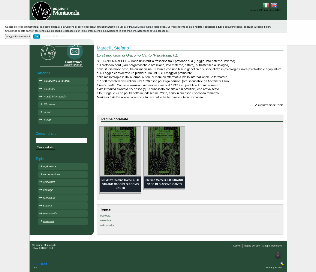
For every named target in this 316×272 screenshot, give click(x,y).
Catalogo (49, 88)
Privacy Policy (274, 267)
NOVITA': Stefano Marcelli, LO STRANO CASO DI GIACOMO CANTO (120, 184)
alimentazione (51, 174)
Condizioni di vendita (57, 80)
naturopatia (107, 225)
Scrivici (237, 245)
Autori (47, 112)
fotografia (49, 197)
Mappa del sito (252, 245)
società (47, 205)
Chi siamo (50, 104)
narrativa (105, 220)
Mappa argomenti (272, 245)
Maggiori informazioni (18, 36)
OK (36, 36)
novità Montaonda (55, 96)
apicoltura (49, 182)
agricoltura (49, 166)
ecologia (105, 215)
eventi (47, 119)
